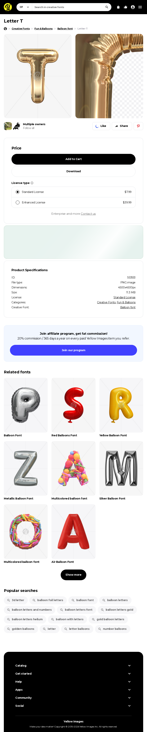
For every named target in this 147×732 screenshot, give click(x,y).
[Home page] (5, 28)
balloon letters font (76, 609)
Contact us (88, 213)
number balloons (112, 629)
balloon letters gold (117, 609)
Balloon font (128, 307)
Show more (73, 574)
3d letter (15, 600)
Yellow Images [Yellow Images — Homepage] (73, 721)
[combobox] (71, 7)
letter (49, 629)
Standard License (125, 297)
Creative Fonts (106, 302)
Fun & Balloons (126, 302)
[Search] (107, 7)
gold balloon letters (108, 619)
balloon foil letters (47, 600)
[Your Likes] (125, 7)
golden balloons (20, 629)
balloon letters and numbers (29, 609)
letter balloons (77, 629)
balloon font (82, 600)
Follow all (28, 128)
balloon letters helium (24, 619)
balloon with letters (67, 619)
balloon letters (115, 600)
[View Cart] (118, 7)
